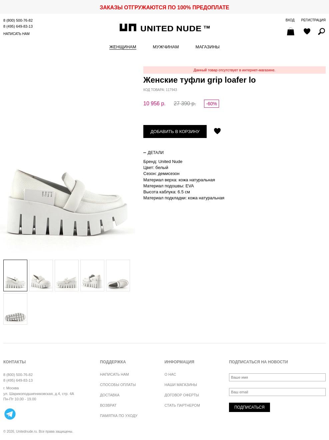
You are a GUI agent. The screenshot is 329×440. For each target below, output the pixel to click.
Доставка (109, 395)
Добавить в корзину (175, 131)
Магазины (208, 47)
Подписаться (249, 407)
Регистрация (313, 20)
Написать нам (16, 34)
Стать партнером (182, 405)
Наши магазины (180, 385)
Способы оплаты (118, 385)
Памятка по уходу (118, 416)
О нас (170, 374)
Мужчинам (166, 47)
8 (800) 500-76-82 (18, 20)
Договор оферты (181, 395)
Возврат (108, 405)
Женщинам (122, 47)
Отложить (217, 131)
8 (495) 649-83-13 (18, 26)
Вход (290, 20)
